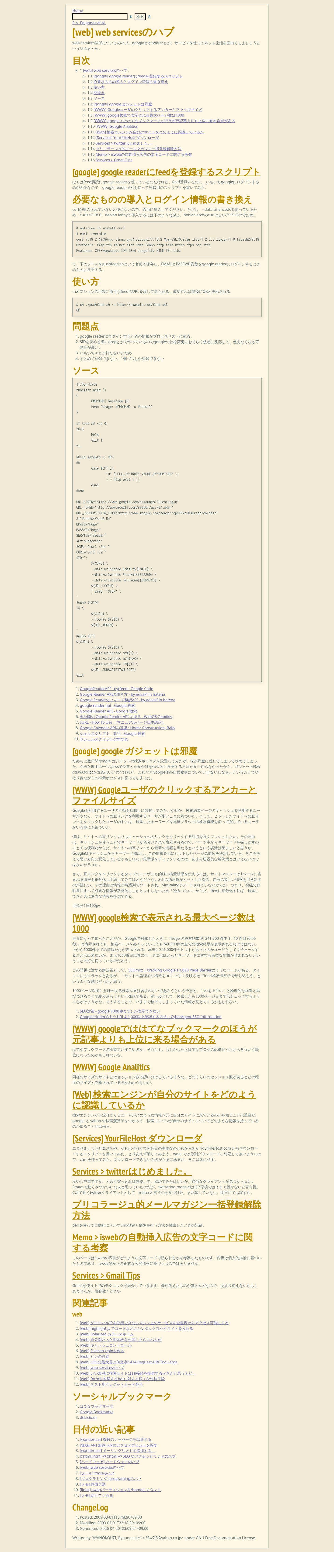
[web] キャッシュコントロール (106, 1345)
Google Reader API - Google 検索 (108, 711)
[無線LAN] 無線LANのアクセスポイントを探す (118, 1445)
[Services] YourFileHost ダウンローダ (127, 137)
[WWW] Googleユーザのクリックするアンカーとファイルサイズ (148, 109)
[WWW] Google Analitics (117, 126)
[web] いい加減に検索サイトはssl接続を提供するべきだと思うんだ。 (138, 1373)
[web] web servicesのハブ (105, 70)
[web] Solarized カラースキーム (107, 1334)
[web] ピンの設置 (94, 1356)
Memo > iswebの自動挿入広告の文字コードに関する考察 (144, 154)
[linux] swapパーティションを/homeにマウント (120, 1489)
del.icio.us (88, 1417)
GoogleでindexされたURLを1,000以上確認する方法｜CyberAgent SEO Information (150, 1016)
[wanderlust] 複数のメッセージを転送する (115, 1439)
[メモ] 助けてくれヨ (96, 1495)
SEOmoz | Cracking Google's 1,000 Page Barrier (170, 970)
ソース (99, 98)
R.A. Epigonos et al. (89, 22)
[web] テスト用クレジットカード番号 (111, 1384)
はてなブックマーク (96, 1406)
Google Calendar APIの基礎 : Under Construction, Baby (127, 727)
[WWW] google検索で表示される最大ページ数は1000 (139, 115)
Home (77, 10)
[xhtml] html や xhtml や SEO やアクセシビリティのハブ (128, 1456)
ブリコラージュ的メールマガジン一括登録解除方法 (138, 148)
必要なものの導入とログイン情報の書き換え (131, 81)
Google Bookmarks (96, 1411)
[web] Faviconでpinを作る (102, 1350)
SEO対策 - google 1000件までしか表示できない (120, 1011)
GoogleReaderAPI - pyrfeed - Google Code (116, 688)
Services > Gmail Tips (114, 159)
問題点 (99, 92)
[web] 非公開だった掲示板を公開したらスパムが (120, 1339)
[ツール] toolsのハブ (97, 1473)
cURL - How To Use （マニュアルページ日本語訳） (122, 722)
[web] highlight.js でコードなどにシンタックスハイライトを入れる (136, 1328)
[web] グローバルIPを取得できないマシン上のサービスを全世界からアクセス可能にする (154, 1322)
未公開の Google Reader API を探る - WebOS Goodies (126, 716)
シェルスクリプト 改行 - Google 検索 (112, 733)
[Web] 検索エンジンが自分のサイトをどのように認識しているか (150, 132)
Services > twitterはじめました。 (124, 143)
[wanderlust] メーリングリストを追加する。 (117, 1450)
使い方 (99, 87)
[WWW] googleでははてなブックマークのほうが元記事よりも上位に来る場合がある (164, 120)
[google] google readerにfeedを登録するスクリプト (138, 76)
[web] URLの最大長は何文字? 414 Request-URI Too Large (128, 1362)
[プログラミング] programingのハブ (110, 1478)
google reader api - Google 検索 (107, 705)
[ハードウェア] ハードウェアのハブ (109, 1461)
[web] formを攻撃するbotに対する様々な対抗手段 (122, 1378)
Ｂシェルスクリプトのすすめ (104, 739)
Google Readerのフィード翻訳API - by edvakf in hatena (127, 699)
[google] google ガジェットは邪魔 (123, 104)
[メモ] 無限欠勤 (93, 1484)
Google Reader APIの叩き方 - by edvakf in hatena (122, 694)
